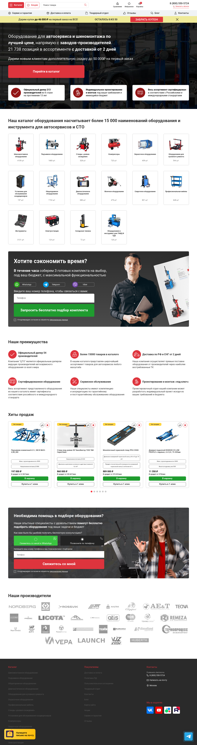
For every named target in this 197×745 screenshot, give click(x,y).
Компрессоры (14, 721)
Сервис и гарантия (93, 716)
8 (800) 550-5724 (179, 3)
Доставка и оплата (93, 673)
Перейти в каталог (46, 71)
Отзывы (88, 721)
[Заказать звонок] (181, 7)
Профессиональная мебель (21, 705)
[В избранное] (47, 425)
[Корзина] (139, 5)
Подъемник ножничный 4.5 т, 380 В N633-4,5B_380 (28, 451)
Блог (86, 700)
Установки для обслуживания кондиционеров (29, 716)
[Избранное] (129, 5)
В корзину (30, 478)
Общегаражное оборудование (22, 683)
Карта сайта (90, 705)
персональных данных (59, 320)
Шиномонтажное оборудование (23, 673)
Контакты (89, 694)
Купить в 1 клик (30, 484)
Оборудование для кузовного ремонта (26, 694)
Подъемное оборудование (20, 678)
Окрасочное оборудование (20, 700)
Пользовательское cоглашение (98, 683)
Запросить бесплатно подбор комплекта (54, 310)
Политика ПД (90, 678)
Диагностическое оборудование (23, 689)
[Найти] (86, 5)
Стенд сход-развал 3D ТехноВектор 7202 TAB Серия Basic (75, 451)
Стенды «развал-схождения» (21, 710)
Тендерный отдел (92, 689)
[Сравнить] (42, 425)
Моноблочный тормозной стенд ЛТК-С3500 (121, 450)
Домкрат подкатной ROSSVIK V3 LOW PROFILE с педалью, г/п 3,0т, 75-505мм (164, 451)
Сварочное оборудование (20, 727)
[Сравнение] (117, 5)
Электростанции (16, 743)
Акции (87, 710)
